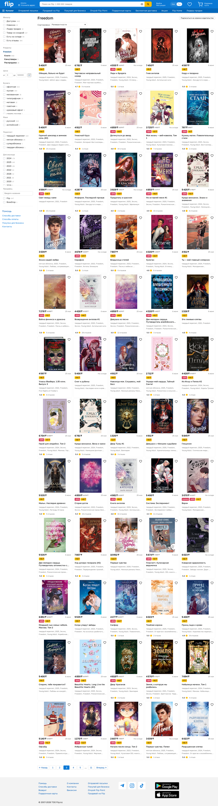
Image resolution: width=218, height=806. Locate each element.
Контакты (7, 226)
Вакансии (72, 790)
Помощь (43, 783)
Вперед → (101, 767)
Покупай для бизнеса (75, 10)
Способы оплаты (10, 219)
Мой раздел (160, 5)
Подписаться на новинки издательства (197, 18)
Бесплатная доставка (146, 10)
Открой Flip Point (98, 10)
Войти (159, 3)
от (8, 75)
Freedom (7, 51)
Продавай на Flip (51, 10)
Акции (164, 10)
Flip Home (177, 10)
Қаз (173, 4)
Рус (179, 4)
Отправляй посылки (28, 10)
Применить (29, 75)
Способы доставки (11, 215)
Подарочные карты (121, 10)
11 (91, 767)
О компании (73, 783)
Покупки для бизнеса (13, 223)
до (19, 75)
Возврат (43, 790)
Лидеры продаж (194, 10)
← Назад (43, 767)
